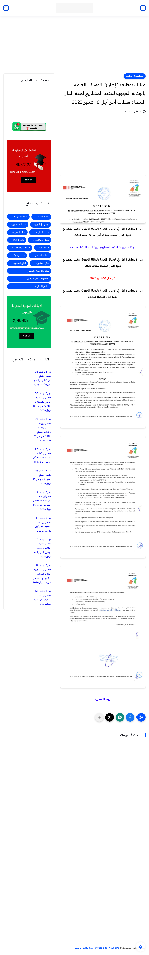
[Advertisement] (74, 47)
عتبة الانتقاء (18, 240)
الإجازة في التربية (41, 224)
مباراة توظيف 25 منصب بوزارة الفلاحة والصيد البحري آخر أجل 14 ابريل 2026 (42, 548)
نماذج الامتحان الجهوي (38, 271)
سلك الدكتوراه (18, 232)
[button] (130, 717)
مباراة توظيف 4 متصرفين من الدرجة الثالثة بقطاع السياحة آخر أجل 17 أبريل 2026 (42, 501)
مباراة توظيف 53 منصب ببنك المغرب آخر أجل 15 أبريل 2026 (42, 597)
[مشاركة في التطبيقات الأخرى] (99, 717)
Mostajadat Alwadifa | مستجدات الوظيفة (96, 948)
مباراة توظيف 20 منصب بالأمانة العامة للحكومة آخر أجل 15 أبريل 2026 (42, 455)
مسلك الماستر (42, 255)
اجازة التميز (43, 217)
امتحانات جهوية (18, 224)
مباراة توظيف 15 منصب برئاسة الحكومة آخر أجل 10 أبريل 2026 (43, 524)
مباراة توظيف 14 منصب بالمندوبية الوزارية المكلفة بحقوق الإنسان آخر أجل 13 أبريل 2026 (42, 574)
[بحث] (6, 8)
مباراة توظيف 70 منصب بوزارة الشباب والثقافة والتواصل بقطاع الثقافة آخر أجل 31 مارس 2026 (42, 430)
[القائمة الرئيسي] (143, 8)
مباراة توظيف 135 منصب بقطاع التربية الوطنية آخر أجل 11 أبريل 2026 (42, 378)
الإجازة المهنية (20, 217)
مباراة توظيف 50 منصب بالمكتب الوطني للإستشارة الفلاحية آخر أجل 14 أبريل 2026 (42, 402)
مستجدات (44, 248)
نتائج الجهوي (19, 263)
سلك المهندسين (41, 240)
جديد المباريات (41, 232)
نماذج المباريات (41, 286)
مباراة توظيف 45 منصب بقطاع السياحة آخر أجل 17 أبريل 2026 (42, 477)
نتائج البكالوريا (42, 263)
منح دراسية (19, 255)
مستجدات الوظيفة (134, 76)
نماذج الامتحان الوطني (38, 279)
